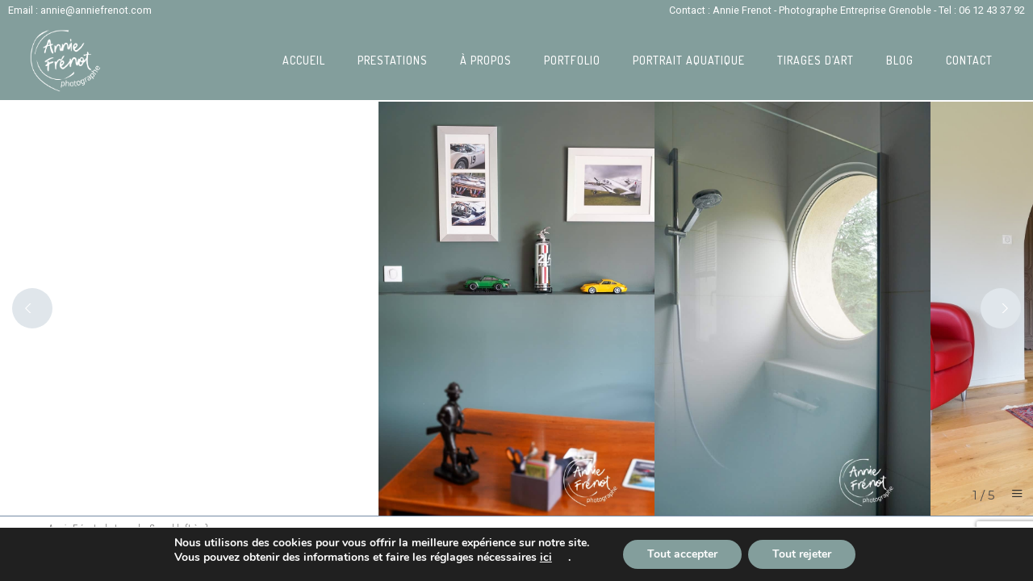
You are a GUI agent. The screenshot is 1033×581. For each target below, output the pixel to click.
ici (546, 557)
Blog (900, 60)
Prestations (393, 60)
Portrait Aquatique (689, 60)
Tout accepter (682, 554)
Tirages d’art (815, 60)
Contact (969, 60)
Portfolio (572, 60)
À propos (486, 60)
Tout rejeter (801, 554)
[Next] (1001, 308)
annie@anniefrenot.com (96, 10)
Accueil (303, 60)
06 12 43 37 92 (992, 10)
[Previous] (32, 308)
